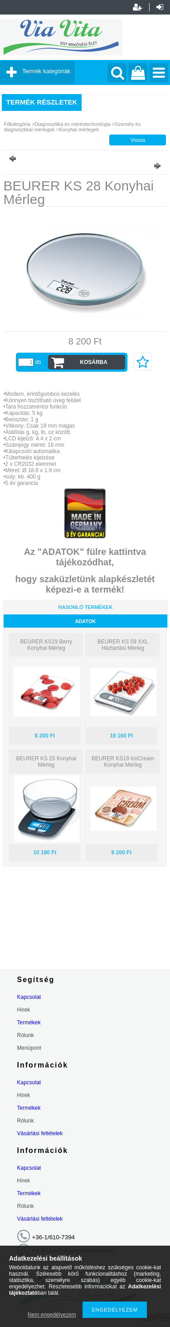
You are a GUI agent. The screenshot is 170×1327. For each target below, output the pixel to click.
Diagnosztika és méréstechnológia (72, 124)
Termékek (29, 1022)
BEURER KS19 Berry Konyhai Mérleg (46, 645)
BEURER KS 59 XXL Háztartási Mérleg (122, 645)
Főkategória (17, 124)
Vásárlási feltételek (40, 1133)
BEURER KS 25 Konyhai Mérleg (46, 761)
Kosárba (93, 362)
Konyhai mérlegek (79, 129)
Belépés (160, 7)
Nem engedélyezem (52, 1315)
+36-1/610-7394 (53, 1237)
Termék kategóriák (46, 71)
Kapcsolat (29, 997)
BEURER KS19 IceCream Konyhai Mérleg (123, 761)
